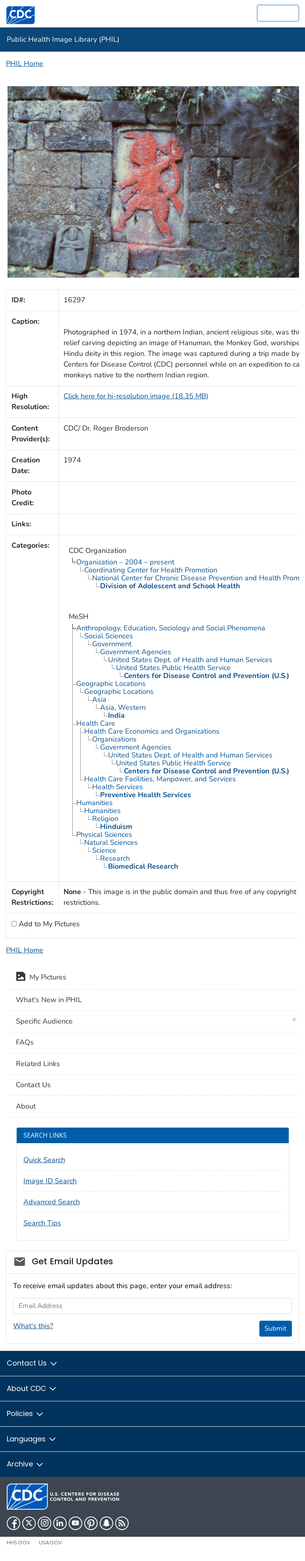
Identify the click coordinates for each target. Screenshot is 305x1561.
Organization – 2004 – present (125, 562)
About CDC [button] (32, 1388)
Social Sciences (108, 636)
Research (115, 858)
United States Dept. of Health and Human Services (190, 660)
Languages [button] (32, 1439)
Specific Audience (44, 1021)
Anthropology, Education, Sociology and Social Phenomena (170, 628)
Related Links (38, 1063)
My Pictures (41, 978)
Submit (275, 1328)
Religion (105, 818)
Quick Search (44, 1160)
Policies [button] (25, 1413)
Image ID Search (50, 1181)
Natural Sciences (111, 842)
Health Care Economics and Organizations (152, 731)
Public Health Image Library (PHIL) (63, 39)
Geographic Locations (111, 683)
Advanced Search (51, 1202)
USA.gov (50, 1542)
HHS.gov (18, 1542)
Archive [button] (25, 1464)
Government (111, 644)
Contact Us (33, 1085)
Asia (99, 699)
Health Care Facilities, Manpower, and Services (160, 779)
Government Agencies (135, 652)
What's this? (33, 1326)
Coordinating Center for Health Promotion (150, 570)
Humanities (94, 803)
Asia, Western (123, 707)
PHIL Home (24, 63)
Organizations (114, 739)
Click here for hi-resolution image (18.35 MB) (136, 396)
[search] (278, 13)
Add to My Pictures (48, 924)
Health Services (117, 787)
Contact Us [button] (32, 1363)
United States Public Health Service (173, 667)
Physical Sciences (104, 834)
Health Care (95, 723)
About (26, 1106)
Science (104, 850)
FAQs (25, 1042)
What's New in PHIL (49, 1000)
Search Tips (42, 1223)
